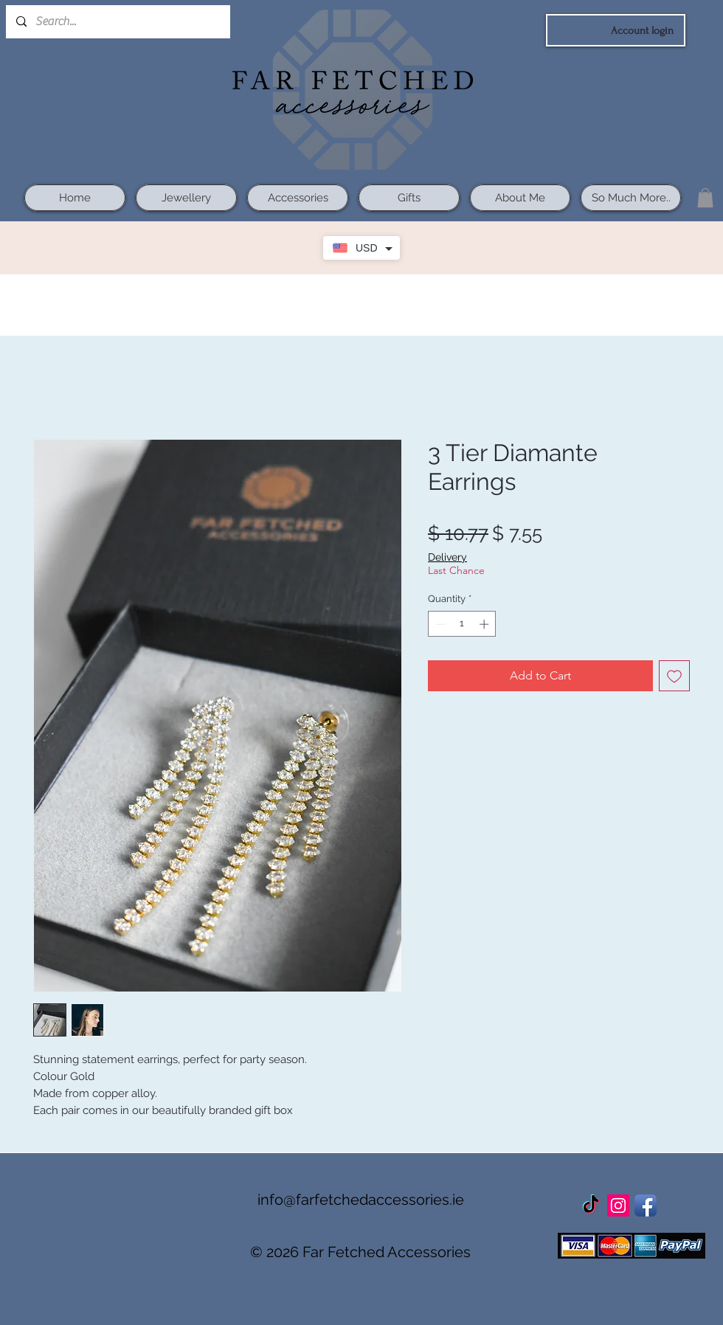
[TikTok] (591, 1205)
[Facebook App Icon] (645, 1205)
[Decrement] (439, 624)
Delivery (447, 557)
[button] (705, 197)
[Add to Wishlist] (674, 675)
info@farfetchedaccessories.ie (360, 1199)
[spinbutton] (462, 624)
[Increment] (485, 624)
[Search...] (117, 21)
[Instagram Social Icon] (618, 1205)
